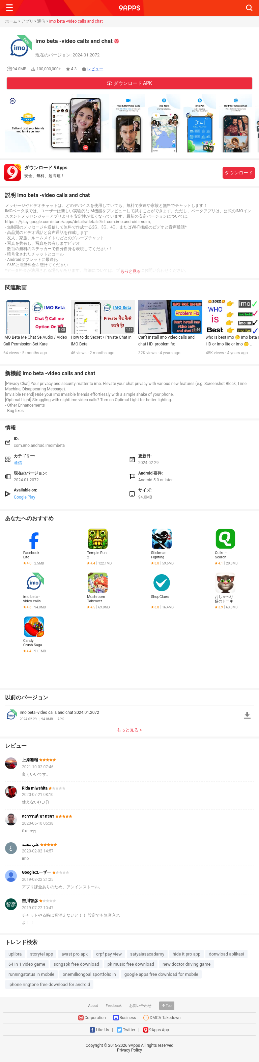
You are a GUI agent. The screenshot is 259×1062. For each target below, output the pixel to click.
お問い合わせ (140, 1006)
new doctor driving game (187, 964)
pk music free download (131, 964)
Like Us (102, 1030)
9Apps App (159, 1030)
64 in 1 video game (26, 964)
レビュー (95, 69)
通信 (41, 21)
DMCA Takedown (165, 1017)
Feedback (113, 1006)
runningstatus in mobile (31, 974)
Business (128, 1017)
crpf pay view (109, 954)
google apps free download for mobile (161, 974)
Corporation (95, 1017)
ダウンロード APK (132, 83)
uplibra (15, 954)
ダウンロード (239, 172)
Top (169, 1006)
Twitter (129, 1030)
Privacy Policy (129, 1050)
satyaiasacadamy (147, 954)
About (93, 1006)
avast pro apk (74, 954)
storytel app (41, 954)
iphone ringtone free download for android (49, 984)
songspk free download (76, 964)
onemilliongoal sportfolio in (89, 974)
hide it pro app (186, 954)
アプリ (27, 21)
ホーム (11, 21)
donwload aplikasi (226, 954)
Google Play (24, 497)
